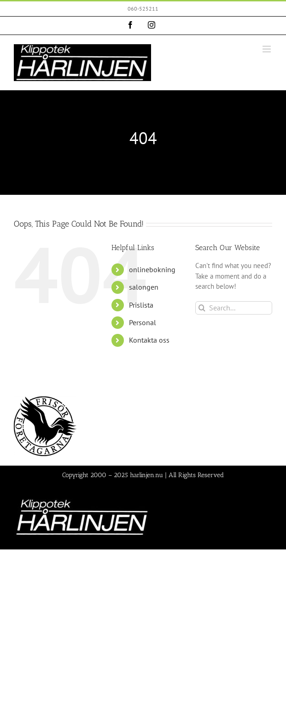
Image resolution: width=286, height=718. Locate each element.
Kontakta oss (149, 339)
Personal (142, 322)
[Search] (202, 308)
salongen (143, 287)
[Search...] (233, 308)
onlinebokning (152, 269)
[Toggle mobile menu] (267, 49)
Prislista (141, 304)
